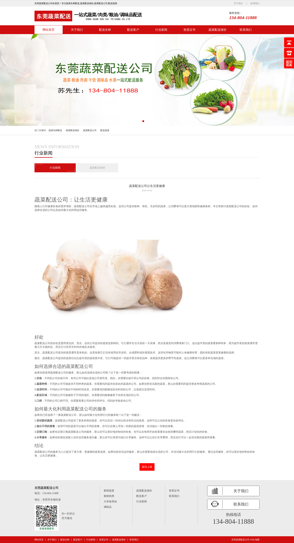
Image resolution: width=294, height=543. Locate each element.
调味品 (108, 507)
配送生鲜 (105, 29)
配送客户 (133, 29)
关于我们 (238, 3)
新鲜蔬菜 (109, 490)
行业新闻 (161, 29)
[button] (143, 121)
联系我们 (255, 3)
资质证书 (189, 29)
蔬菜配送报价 (217, 29)
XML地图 (255, 539)
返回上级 (147, 466)
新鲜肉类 (109, 496)
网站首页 (49, 29)
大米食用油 (110, 501)
